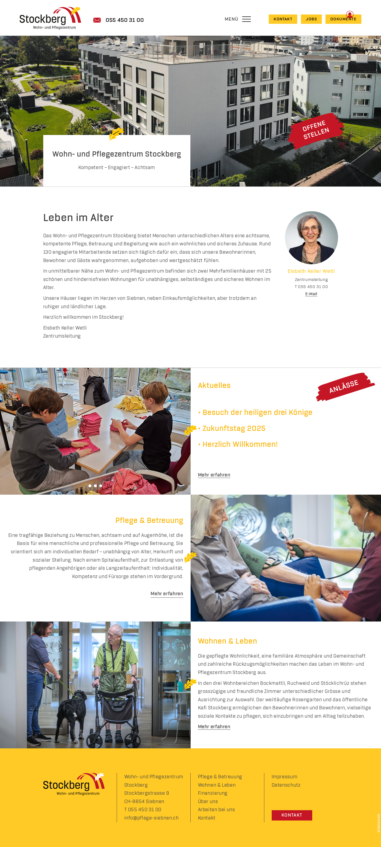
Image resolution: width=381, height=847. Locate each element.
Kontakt (283, 19)
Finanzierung (213, 793)
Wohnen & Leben (217, 785)
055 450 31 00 (125, 20)
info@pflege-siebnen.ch (151, 818)
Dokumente (343, 19)
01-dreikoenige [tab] (89, 485)
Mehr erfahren (214, 475)
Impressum (284, 777)
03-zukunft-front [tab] (100, 485)
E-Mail (311, 294)
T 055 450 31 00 (142, 809)
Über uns (208, 801)
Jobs (311, 19)
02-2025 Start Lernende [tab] (95, 485)
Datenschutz (286, 785)
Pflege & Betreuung (220, 777)
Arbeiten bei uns (216, 809)
